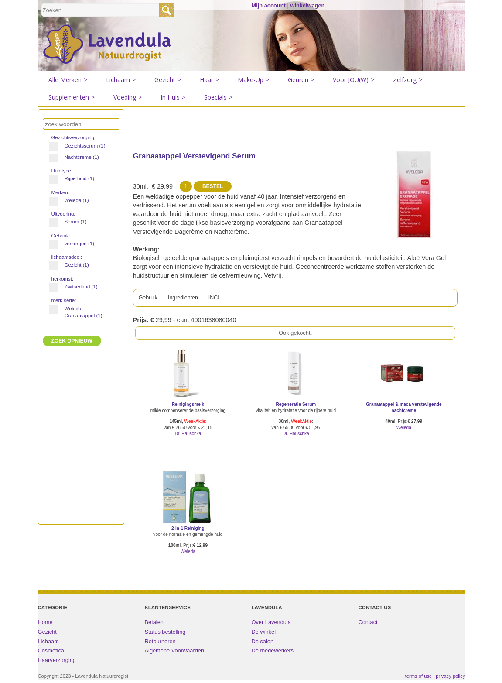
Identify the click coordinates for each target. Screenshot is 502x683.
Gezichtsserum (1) (78, 145)
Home (45, 625)
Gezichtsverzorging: (74, 137)
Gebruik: (61, 235)
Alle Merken (67, 80)
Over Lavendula (271, 625)
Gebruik (149, 299)
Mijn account (269, 5)
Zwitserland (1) (77, 286)
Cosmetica (51, 653)
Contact (368, 625)
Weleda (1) (72, 200)
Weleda (403, 430)
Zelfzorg (407, 80)
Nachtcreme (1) (77, 157)
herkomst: (63, 278)
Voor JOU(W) (353, 80)
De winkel (264, 635)
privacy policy (450, 679)
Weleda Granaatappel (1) (78, 312)
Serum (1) (71, 221)
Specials (218, 97)
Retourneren (160, 644)
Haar (209, 80)
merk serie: (64, 300)
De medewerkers (273, 653)
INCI (221, 299)
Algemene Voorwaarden (175, 653)
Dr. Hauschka (188, 436)
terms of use (418, 679)
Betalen (154, 625)
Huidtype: (62, 170)
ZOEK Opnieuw (71, 341)
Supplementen (71, 97)
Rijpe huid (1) (75, 178)
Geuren (301, 80)
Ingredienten (188, 299)
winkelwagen (307, 5)
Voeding (127, 97)
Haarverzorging (57, 663)
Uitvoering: (64, 213)
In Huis (173, 97)
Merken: (61, 192)
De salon (263, 644)
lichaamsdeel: (67, 257)
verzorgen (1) (75, 243)
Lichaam (121, 80)
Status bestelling (165, 635)
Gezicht (167, 80)
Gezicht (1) (72, 264)
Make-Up (253, 80)
